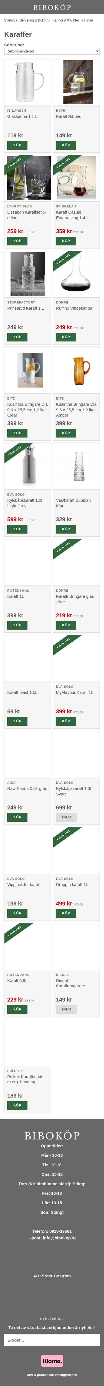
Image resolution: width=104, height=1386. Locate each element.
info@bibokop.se (60, 1238)
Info (66, 817)
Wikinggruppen (66, 1375)
